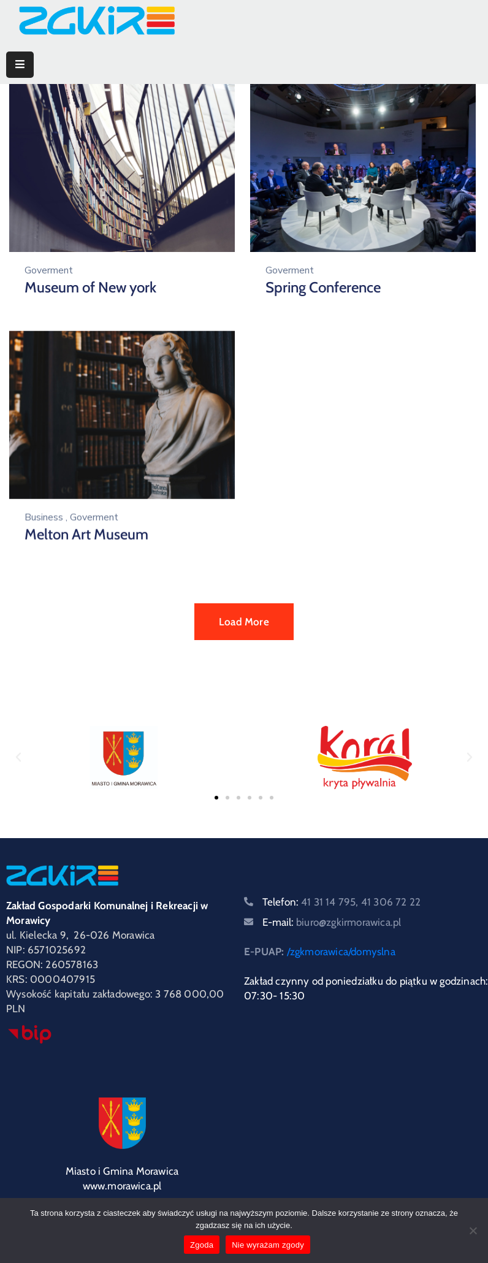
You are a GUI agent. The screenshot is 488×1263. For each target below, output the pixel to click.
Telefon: (341, 902)
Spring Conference (317, 287)
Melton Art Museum (86, 530)
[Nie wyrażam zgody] (473, 1230)
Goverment (49, 270)
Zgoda (201, 1245)
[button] (18, 757)
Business (44, 513)
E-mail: (331, 922)
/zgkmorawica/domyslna (341, 951)
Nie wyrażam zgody (268, 1245)
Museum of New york (90, 287)
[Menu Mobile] (20, 65)
